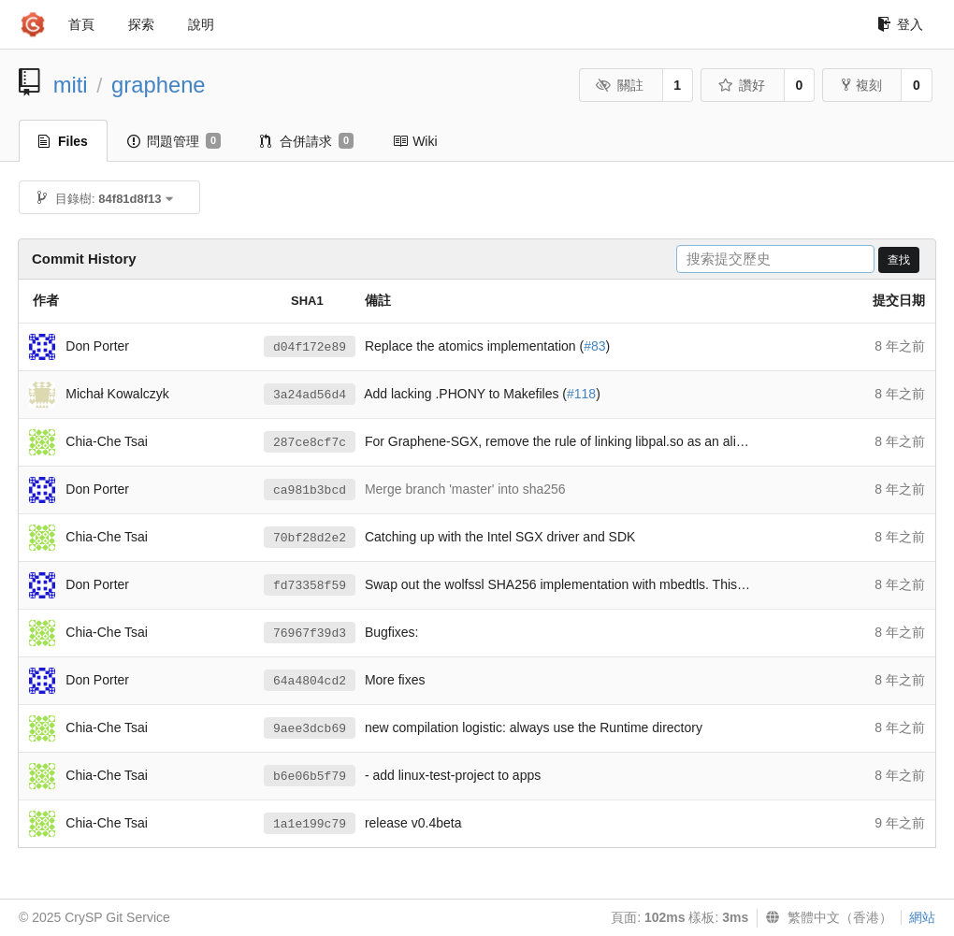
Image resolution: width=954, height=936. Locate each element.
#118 (581, 393)
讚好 (741, 85)
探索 (141, 24)
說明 (201, 24)
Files (63, 141)
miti (70, 84)
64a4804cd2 (309, 681)
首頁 (81, 24)
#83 (594, 345)
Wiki (415, 141)
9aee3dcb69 (309, 729)
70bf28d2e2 (309, 538)
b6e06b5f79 (309, 777)
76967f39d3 (309, 633)
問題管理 (174, 141)
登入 (900, 24)
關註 (619, 85)
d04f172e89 (309, 347)
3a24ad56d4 (309, 395)
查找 (899, 259)
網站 (922, 917)
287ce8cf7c (309, 443)
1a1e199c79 (309, 824)
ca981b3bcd (309, 490)
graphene (158, 84)
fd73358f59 (309, 586)
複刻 (862, 85)
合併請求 (307, 141)
